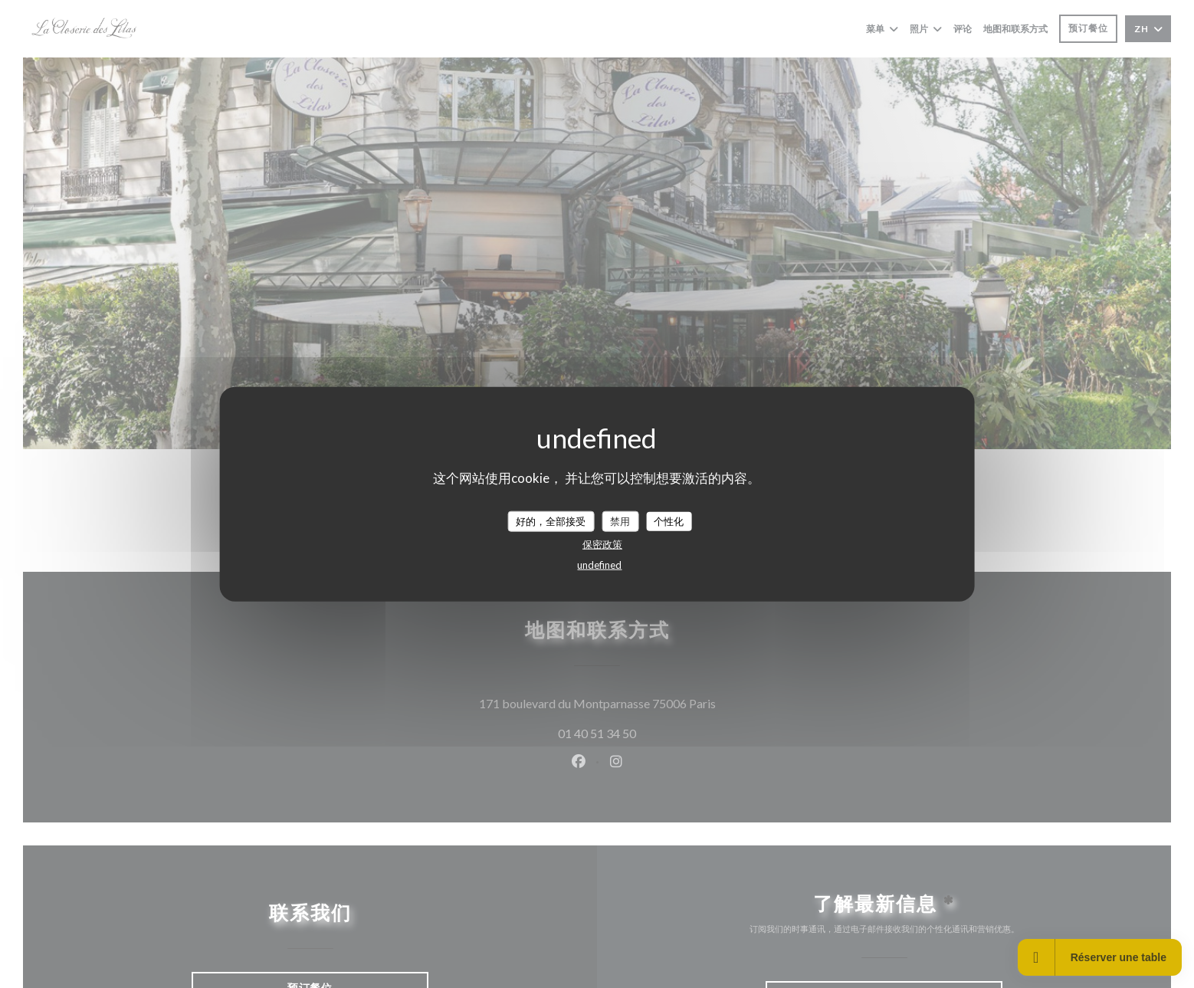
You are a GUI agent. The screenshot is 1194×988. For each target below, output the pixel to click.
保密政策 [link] (602, 544)
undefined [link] (599, 565)
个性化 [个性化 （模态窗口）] (669, 520)
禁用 (620, 520)
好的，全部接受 (551, 520)
